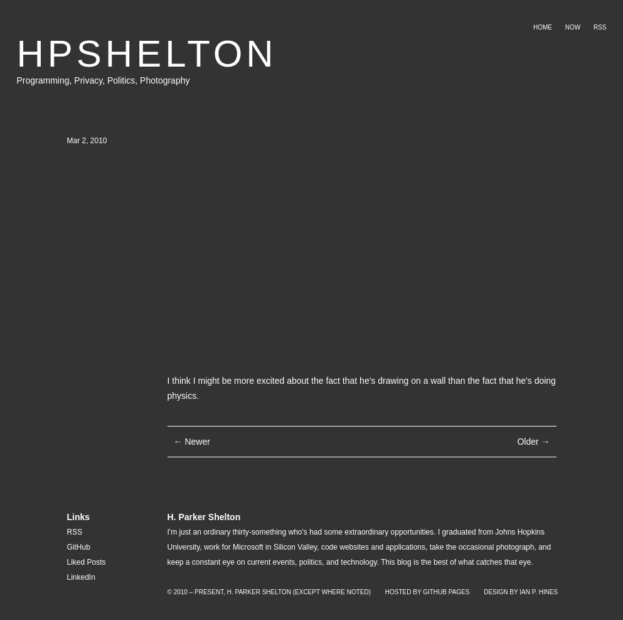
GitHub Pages (446, 592)
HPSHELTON (147, 54)
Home (542, 27)
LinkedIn (81, 577)
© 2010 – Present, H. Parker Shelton (229, 592)
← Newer (192, 442)
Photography (164, 80)
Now (572, 27)
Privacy (88, 80)
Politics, (123, 80)
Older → (533, 442)
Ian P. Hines (538, 592)
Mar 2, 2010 (87, 140)
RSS (600, 27)
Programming (43, 80)
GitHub (78, 547)
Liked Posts (86, 562)
